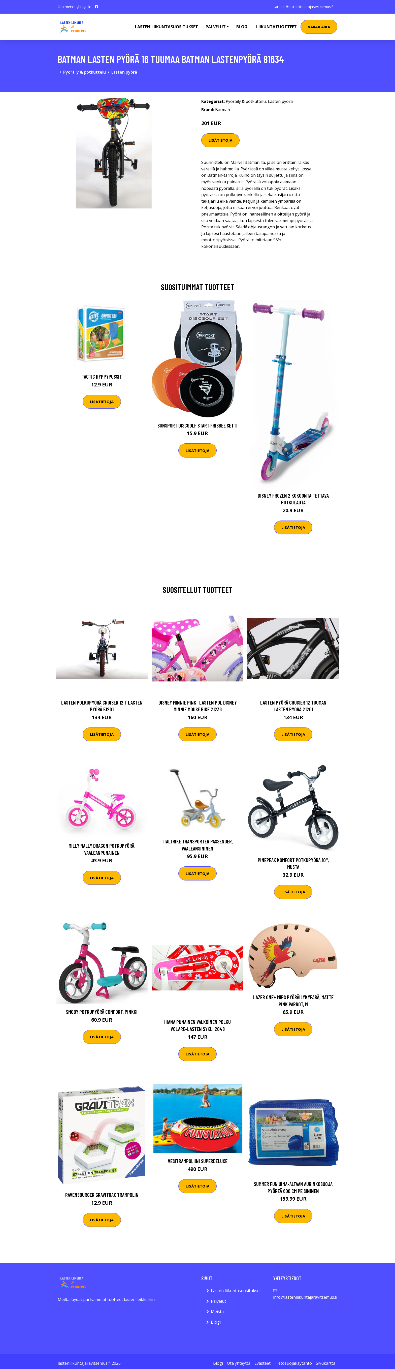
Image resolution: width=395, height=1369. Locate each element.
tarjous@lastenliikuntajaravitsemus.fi (303, 6)
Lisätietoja (220, 140)
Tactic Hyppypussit (102, 376)
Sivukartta (325, 1363)
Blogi (242, 26)
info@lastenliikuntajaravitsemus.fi (305, 1297)
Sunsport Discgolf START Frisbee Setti (197, 425)
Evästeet (262, 1363)
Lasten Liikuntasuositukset (166, 26)
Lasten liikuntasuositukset (236, 1290)
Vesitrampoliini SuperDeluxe (197, 1161)
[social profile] (96, 7)
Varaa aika (319, 26)
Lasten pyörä (124, 72)
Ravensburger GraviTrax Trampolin (102, 1195)
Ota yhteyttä (238, 1363)
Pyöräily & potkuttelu (84, 72)
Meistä (217, 1311)
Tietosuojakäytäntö (293, 1363)
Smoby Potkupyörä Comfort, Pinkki (102, 1012)
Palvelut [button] (216, 26)
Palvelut (218, 1301)
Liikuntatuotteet (276, 26)
